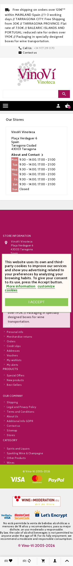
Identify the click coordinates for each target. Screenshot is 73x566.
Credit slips (14, 360)
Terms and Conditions (20, 426)
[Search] (36, 94)
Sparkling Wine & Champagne (25, 462)
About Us (12, 430)
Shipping (12, 416)
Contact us (30, 52)
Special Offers (15, 382)
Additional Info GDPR (20, 435)
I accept (36, 302)
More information (21, 286)
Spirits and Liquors (18, 457)
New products (15, 386)
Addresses (13, 365)
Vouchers (12, 369)
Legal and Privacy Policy (21, 421)
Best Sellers (14, 391)
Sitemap (12, 444)
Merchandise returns (19, 351)
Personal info (15, 346)
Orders (11, 355)
